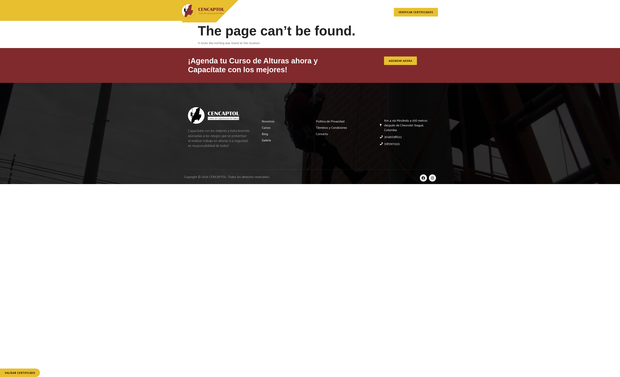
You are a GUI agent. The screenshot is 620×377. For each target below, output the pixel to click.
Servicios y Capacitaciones (300, 12)
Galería (355, 12)
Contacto (378, 12)
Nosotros (261, 12)
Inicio (239, 12)
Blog (336, 12)
